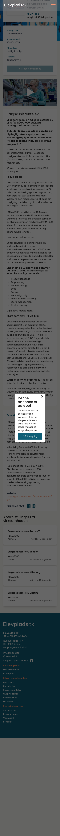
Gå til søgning (30, 436)
